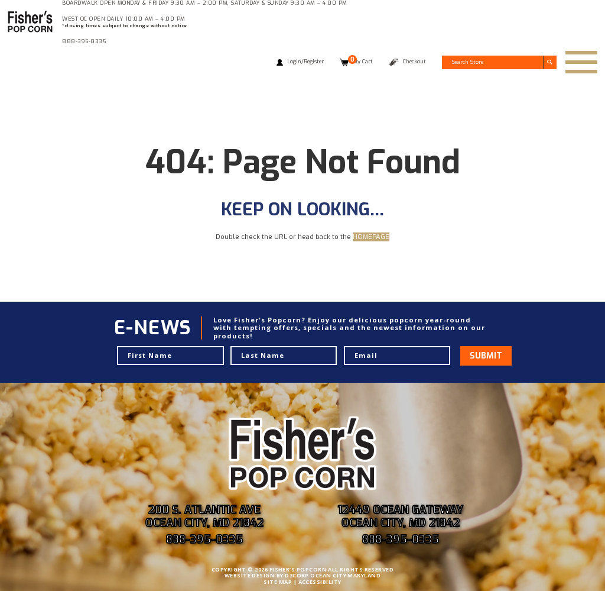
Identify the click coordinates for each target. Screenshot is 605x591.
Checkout (414, 61)
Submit (486, 355)
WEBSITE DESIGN (250, 575)
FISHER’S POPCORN (298, 569)
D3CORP (297, 575)
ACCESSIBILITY (319, 582)
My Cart (360, 61)
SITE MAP (278, 582)
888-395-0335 (84, 41)
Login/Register (305, 61)
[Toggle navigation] (581, 62)
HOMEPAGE (371, 236)
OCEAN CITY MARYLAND (345, 575)
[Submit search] (550, 62)
